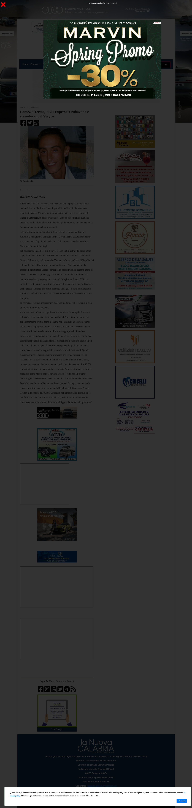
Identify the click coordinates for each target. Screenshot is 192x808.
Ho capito (181, 801)
